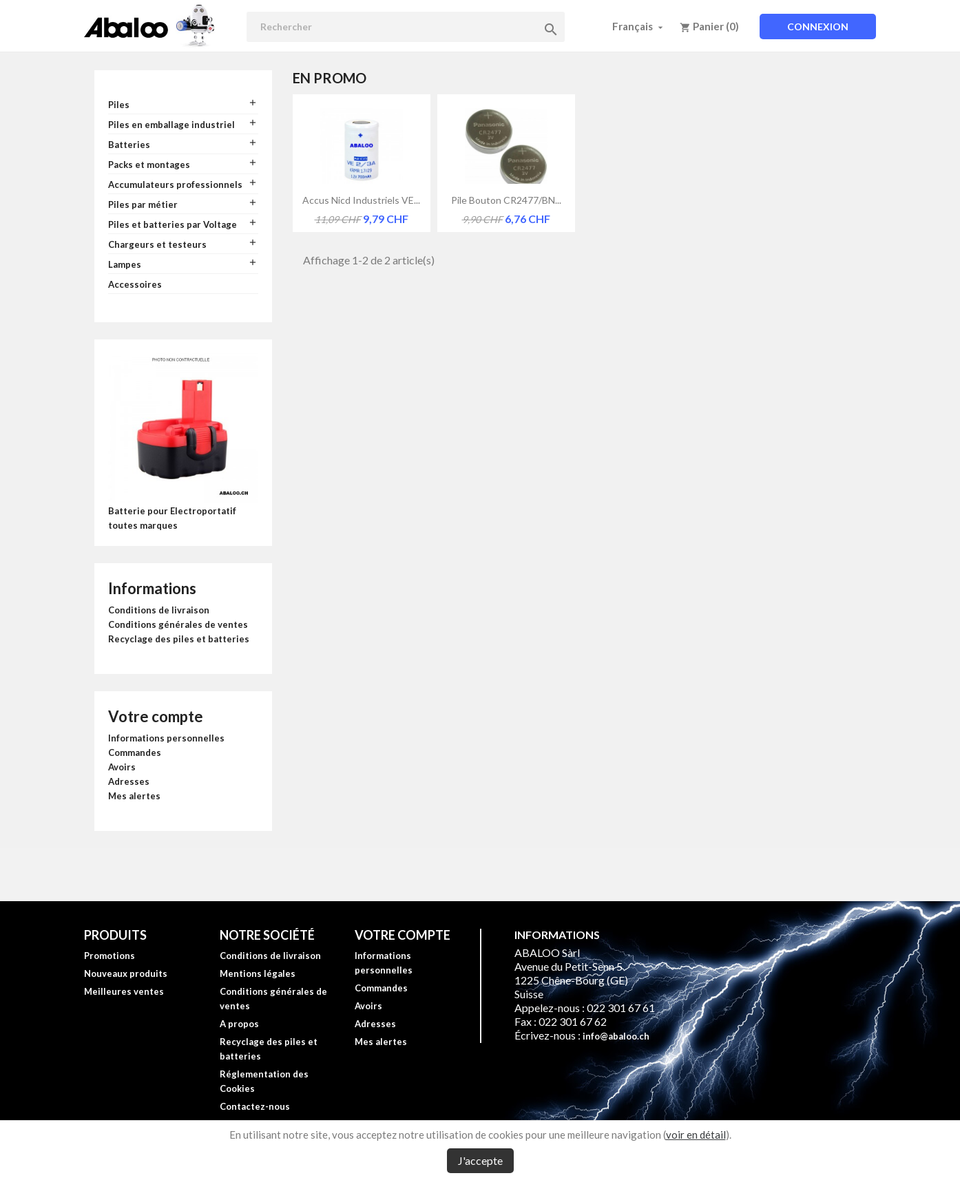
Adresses (128, 781)
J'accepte (480, 1160)
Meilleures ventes (124, 991)
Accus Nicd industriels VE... (361, 200)
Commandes (134, 752)
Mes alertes (134, 795)
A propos (239, 1023)
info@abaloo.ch (616, 1036)
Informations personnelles (166, 738)
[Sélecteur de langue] (639, 26)
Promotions (109, 955)
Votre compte (155, 716)
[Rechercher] (406, 27)
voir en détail (696, 1134)
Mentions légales (257, 973)
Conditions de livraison (158, 609)
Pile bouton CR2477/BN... (506, 200)
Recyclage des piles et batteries (178, 638)
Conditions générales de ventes (178, 624)
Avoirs (122, 766)
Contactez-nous (255, 1106)
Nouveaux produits (125, 973)
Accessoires (135, 284)
